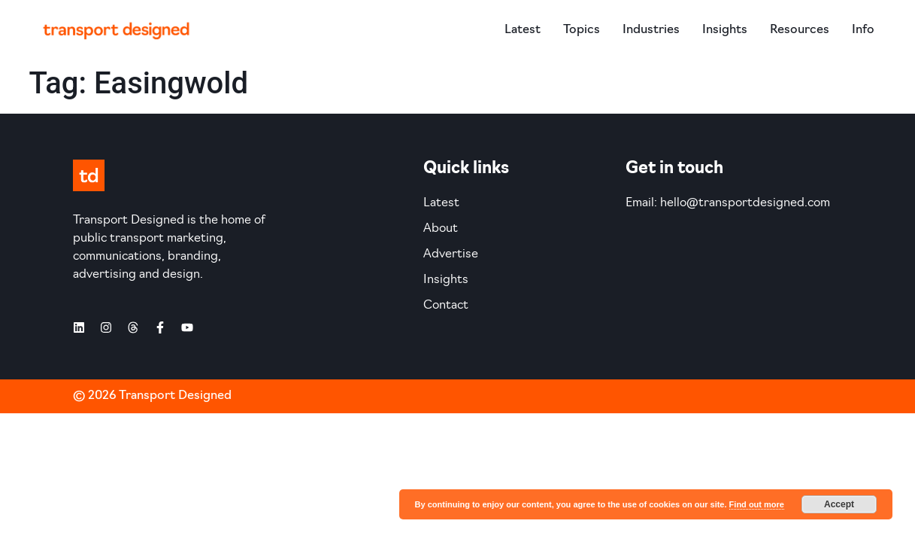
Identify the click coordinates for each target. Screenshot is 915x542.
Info (863, 30)
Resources (799, 30)
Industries (651, 30)
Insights (724, 30)
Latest (522, 30)
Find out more (756, 504)
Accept (839, 504)
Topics (581, 30)
